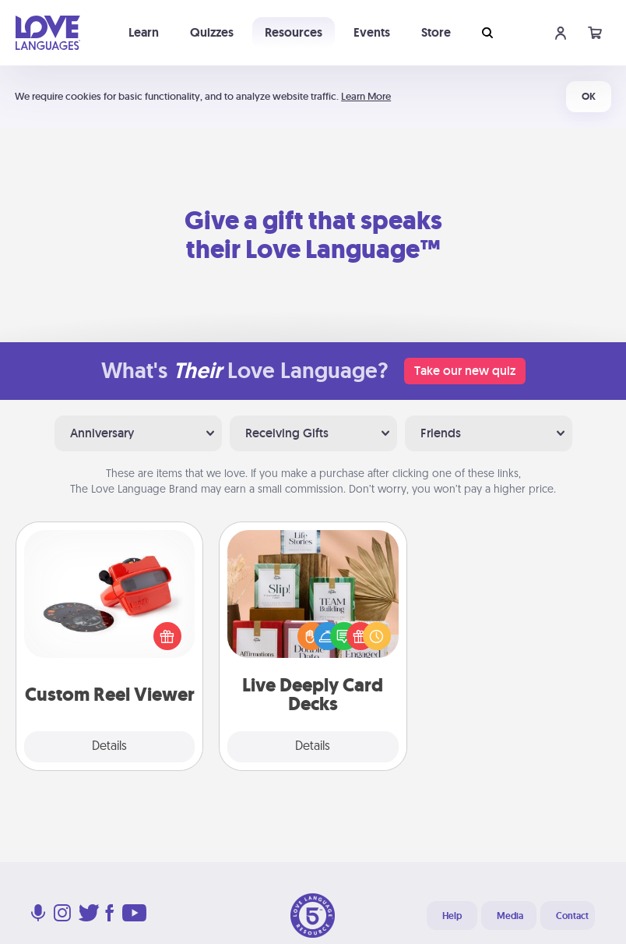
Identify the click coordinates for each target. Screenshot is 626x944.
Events (371, 32)
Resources (293, 32)
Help (452, 916)
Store (436, 32)
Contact (572, 916)
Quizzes (212, 32)
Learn (143, 32)
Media (510, 916)
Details (109, 747)
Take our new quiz (464, 370)
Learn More (366, 96)
